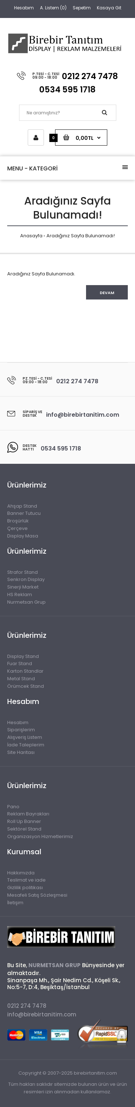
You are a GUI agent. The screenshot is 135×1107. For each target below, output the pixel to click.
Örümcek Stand (25, 686)
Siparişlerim (21, 729)
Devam (107, 293)
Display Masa (22, 535)
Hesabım (24, 8)
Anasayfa (31, 235)
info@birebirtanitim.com (41, 1014)
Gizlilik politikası (25, 887)
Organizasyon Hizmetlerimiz (40, 836)
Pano (13, 806)
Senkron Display (26, 579)
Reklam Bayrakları (28, 813)
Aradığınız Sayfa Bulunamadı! (80, 235)
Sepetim (82, 8)
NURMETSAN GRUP (54, 965)
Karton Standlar (25, 671)
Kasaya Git (109, 8)
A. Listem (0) (53, 8)
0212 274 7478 (26, 1006)
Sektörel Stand (24, 828)
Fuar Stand (19, 663)
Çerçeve (17, 528)
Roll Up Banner (24, 821)
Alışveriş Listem (24, 737)
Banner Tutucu (24, 513)
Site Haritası (21, 752)
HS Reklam (19, 594)
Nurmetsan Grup (26, 602)
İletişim (15, 902)
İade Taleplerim (25, 744)
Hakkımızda (21, 872)
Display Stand (23, 656)
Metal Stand (21, 678)
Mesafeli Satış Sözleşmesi (37, 895)
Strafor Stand (22, 572)
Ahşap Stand (22, 506)
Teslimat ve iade (26, 880)
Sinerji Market (23, 587)
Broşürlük (18, 520)
